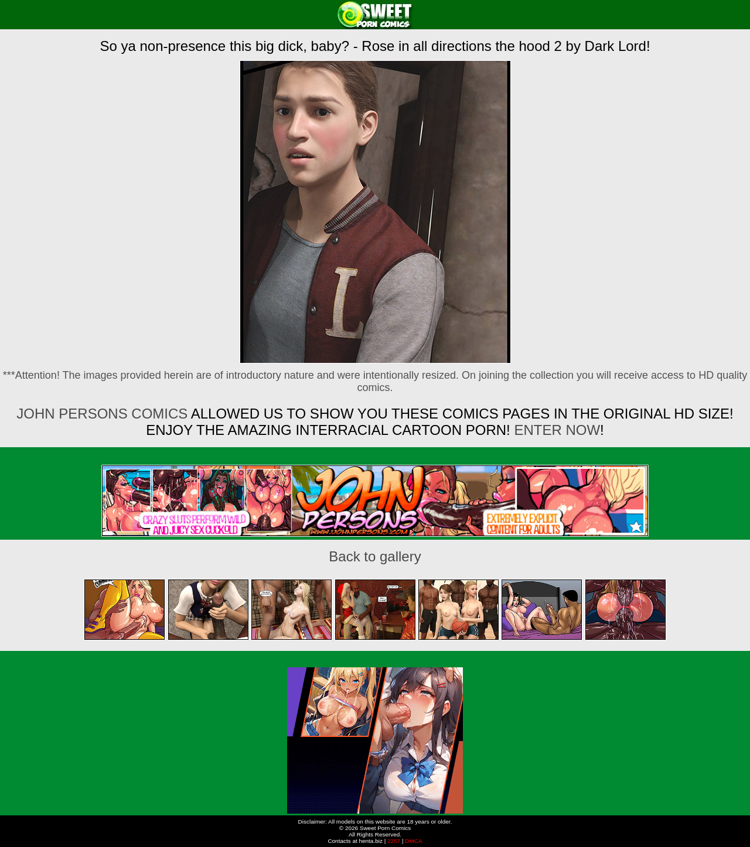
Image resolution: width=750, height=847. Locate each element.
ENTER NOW (555, 430)
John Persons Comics (102, 413)
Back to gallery (375, 556)
